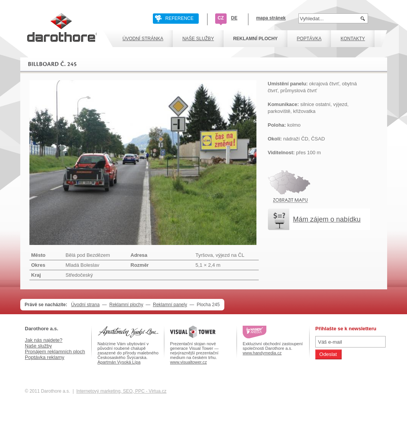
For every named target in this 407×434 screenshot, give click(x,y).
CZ (221, 18)
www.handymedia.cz (262, 353)
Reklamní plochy (126, 304)
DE (234, 18)
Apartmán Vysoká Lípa (119, 362)
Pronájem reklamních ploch (55, 351)
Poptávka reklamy (44, 357)
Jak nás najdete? (43, 340)
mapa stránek (270, 18)
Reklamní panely (170, 304)
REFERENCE (179, 18)
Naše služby (38, 346)
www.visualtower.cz (188, 362)
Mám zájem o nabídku (327, 219)
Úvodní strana (85, 304)
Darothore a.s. (41, 328)
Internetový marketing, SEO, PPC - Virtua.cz (121, 391)
